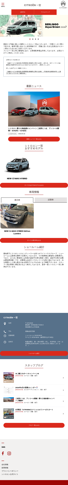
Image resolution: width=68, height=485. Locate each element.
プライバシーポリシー (10, 471)
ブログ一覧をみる (34, 425)
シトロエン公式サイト (10, 474)
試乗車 (51, 200)
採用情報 (5, 468)
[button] (30, 39)
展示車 (17, 200)
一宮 (32, 5)
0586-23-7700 (30, 331)
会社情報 (5, 465)
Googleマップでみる (32, 327)
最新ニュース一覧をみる (34, 139)
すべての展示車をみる (34, 240)
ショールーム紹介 (34, 353)
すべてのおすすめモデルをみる (34, 185)
